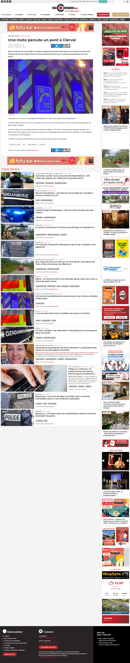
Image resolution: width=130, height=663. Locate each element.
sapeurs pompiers (74, 286)
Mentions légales (10, 648)
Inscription (109, 317)
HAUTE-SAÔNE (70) (74, 366)
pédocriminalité (73, 386)
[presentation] (103, 461)
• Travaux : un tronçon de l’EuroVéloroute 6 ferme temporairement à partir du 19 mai (114, 81)
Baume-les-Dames (41, 191)
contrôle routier (49, 183)
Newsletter (9, 654)
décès (58, 286)
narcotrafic (38, 403)
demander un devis (48, 647)
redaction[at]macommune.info (48, 638)
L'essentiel (115, 69)
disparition (60, 359)
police (44, 403)
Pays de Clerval (14, 36)
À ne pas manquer (115, 450)
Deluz (37, 276)
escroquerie (39, 337)
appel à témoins (40, 359)
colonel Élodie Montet (51, 359)
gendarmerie (65, 286)
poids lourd (63, 234)
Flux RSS (7, 645)
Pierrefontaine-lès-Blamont (45, 259)
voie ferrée (42, 144)
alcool (37, 200)
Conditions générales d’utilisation (15, 650)
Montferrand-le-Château (44, 345)
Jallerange (39, 208)
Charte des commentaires (12, 640)
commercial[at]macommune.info (48, 642)
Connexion (122, 317)
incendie (38, 320)
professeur (88, 386)
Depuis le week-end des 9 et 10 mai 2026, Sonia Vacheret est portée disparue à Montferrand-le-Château (64, 352)
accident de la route (14, 144)
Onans (37, 328)
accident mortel (51, 286)
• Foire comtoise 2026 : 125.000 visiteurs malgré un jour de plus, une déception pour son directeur (115, 74)
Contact (7, 636)
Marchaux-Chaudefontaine (44, 294)
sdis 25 (53, 320)
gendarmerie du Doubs (60, 183)
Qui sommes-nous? (10, 638)
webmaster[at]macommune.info (48, 657)
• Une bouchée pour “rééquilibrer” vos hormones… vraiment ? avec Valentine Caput (115, 87)
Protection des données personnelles (16, 643)
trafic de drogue (52, 403)
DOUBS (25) (38, 225)
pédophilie (81, 386)
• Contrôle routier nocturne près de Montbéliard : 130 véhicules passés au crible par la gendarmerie (115, 94)
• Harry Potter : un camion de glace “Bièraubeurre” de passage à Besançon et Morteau (114, 100)
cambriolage (39, 217)
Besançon (38, 242)
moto (24, 144)
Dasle (37, 311)
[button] (124, 2)
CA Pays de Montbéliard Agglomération (48, 173)
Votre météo (115, 569)
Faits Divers (25, 36)
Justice (92, 366)
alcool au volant (40, 183)
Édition (67, 11)
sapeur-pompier (32, 144)
